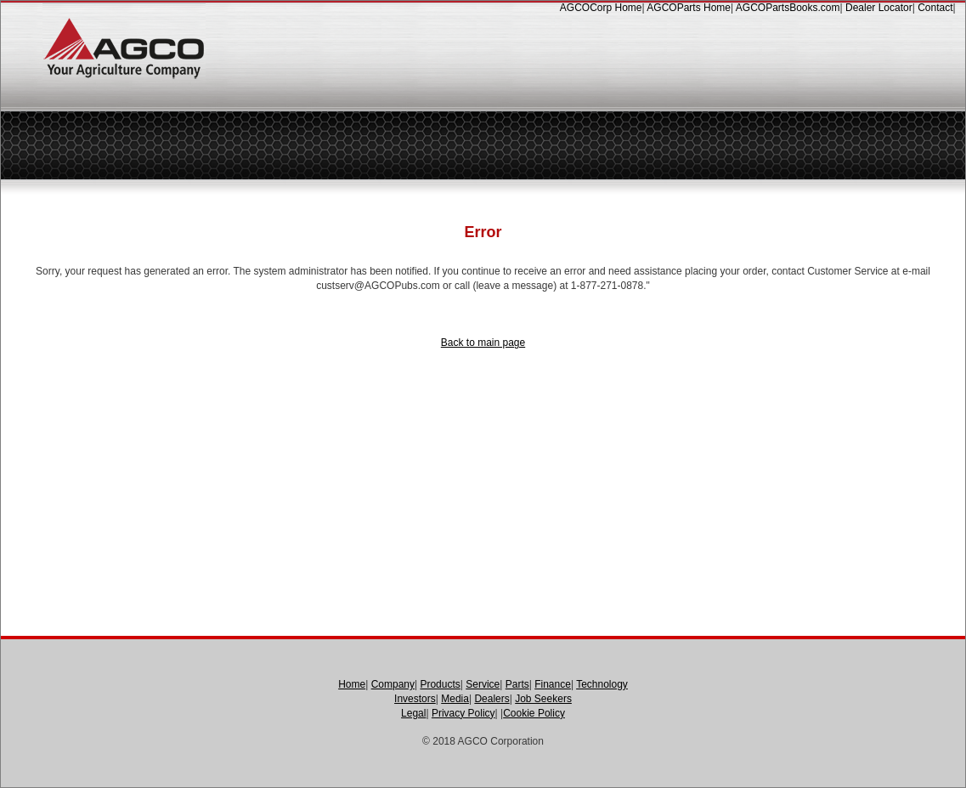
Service (483, 684)
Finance (552, 684)
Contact (935, 8)
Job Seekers (543, 699)
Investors (415, 699)
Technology (602, 684)
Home (351, 684)
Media (455, 699)
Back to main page (483, 343)
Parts (517, 684)
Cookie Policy (534, 713)
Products (440, 684)
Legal (413, 713)
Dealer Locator (878, 8)
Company (393, 684)
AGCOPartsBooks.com (788, 8)
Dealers (491, 699)
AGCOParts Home (689, 8)
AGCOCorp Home (601, 8)
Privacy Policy (463, 713)
